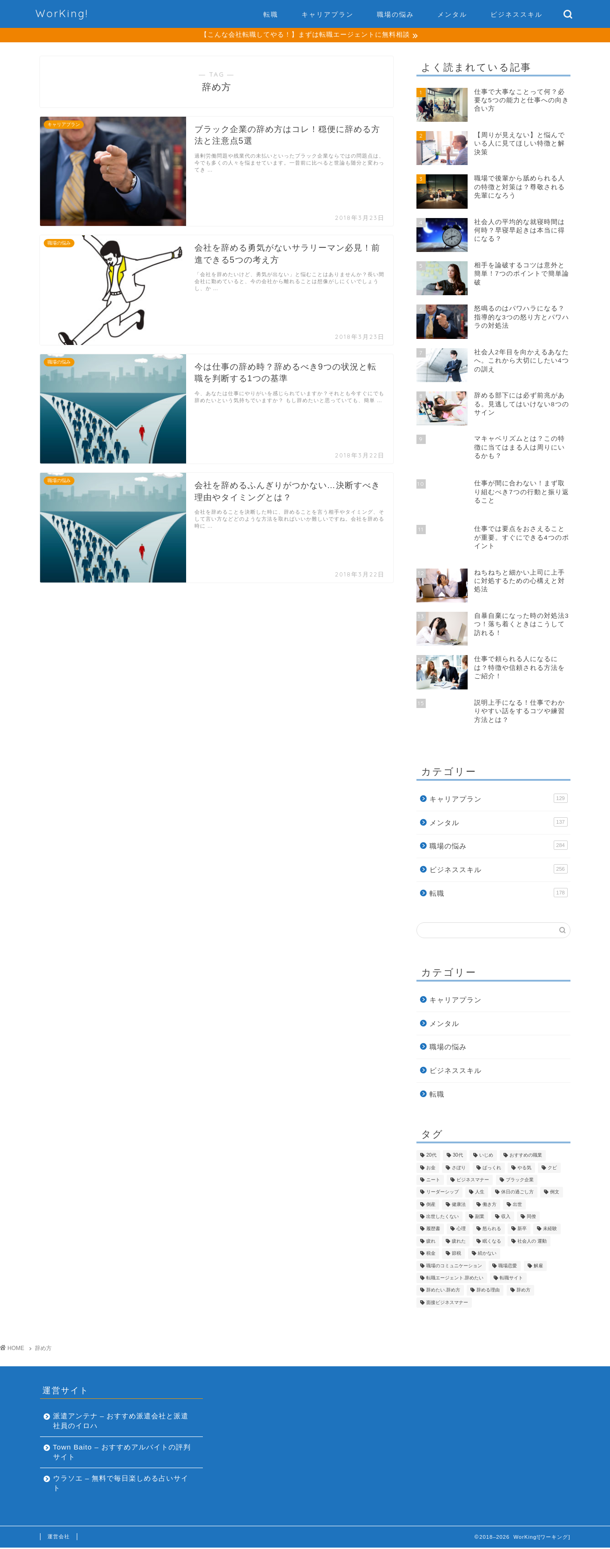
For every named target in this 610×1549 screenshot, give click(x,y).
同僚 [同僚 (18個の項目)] (531, 1217)
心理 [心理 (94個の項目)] (461, 1229)
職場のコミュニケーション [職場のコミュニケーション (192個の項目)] (454, 1266)
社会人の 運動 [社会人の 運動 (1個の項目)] (532, 1242)
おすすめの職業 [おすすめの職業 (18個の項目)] (525, 1156)
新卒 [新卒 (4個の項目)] (522, 1229)
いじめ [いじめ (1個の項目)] (486, 1156)
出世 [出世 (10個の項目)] (517, 1205)
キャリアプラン (328, 14)
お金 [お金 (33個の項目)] (431, 1168)
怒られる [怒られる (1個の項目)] (492, 1229)
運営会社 (58, 1538)
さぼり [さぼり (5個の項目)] (459, 1168)
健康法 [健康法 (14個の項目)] (459, 1205)
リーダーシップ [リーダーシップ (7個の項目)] (442, 1193)
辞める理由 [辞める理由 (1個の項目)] (488, 1291)
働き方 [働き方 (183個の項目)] (489, 1205)
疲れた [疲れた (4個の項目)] (459, 1242)
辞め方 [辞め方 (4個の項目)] (523, 1291)
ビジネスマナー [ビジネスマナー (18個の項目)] (472, 1181)
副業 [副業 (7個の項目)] (479, 1217)
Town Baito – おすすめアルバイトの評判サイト (118, 1453)
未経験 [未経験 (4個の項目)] (550, 1229)
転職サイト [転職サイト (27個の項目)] (511, 1279)
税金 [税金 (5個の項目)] (431, 1254)
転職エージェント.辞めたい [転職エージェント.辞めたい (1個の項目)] (454, 1279)
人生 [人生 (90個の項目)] (479, 1193)
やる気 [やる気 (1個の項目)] (524, 1168)
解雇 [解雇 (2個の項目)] (538, 1266)
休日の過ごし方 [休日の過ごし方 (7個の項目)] (517, 1193)
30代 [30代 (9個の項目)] (458, 1156)
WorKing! (61, 13)
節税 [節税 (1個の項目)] (456, 1254)
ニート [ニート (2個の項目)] (433, 1181)
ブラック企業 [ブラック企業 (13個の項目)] (520, 1181)
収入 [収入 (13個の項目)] (505, 1217)
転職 (270, 14)
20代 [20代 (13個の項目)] (431, 1156)
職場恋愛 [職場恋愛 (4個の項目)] (507, 1266)
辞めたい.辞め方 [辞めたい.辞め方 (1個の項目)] (443, 1291)
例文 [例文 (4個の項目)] (554, 1193)
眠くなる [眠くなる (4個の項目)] (492, 1242)
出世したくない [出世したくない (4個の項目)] (442, 1217)
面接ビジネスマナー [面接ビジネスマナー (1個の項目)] (447, 1303)
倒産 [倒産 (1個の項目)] (431, 1205)
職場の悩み (395, 14)
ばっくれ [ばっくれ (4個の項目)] (492, 1168)
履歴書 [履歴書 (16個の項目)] (433, 1229)
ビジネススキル (516, 14)
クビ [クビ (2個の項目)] (552, 1168)
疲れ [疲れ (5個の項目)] (431, 1242)
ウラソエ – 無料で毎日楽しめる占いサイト (117, 1484)
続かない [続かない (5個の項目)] (487, 1254)
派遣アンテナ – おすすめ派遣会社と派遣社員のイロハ (117, 1422)
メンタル (452, 14)
